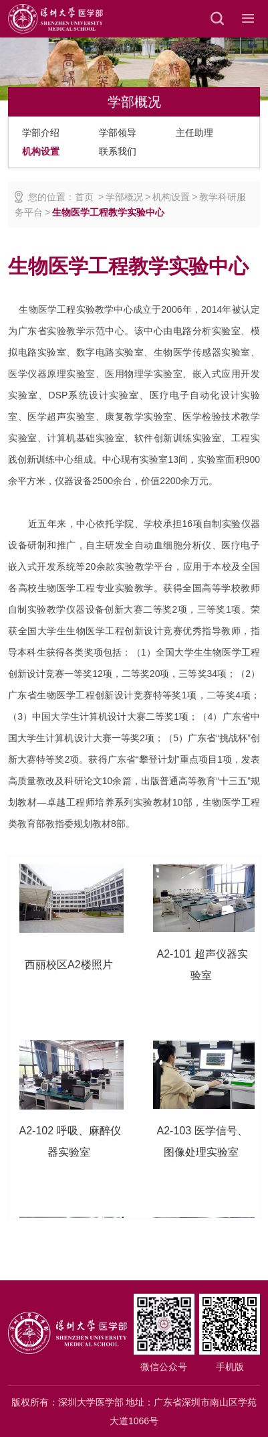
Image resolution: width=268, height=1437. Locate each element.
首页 (84, 197)
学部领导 (117, 132)
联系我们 (117, 151)
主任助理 (194, 132)
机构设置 (40, 151)
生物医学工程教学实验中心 (108, 212)
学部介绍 (40, 132)
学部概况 (124, 197)
